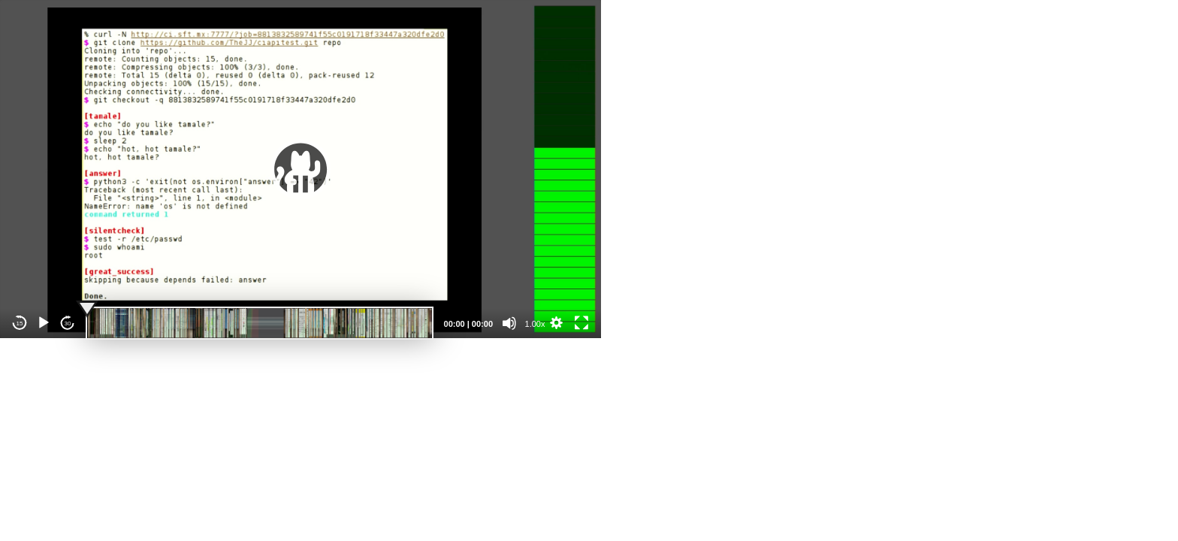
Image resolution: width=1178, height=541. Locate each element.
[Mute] (509, 323)
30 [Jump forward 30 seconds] (68, 323)
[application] (300, 169)
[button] (300, 169)
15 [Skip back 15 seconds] (20, 323)
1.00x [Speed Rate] (535, 323)
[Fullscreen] (581, 323)
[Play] (43, 323)
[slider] (259, 323)
